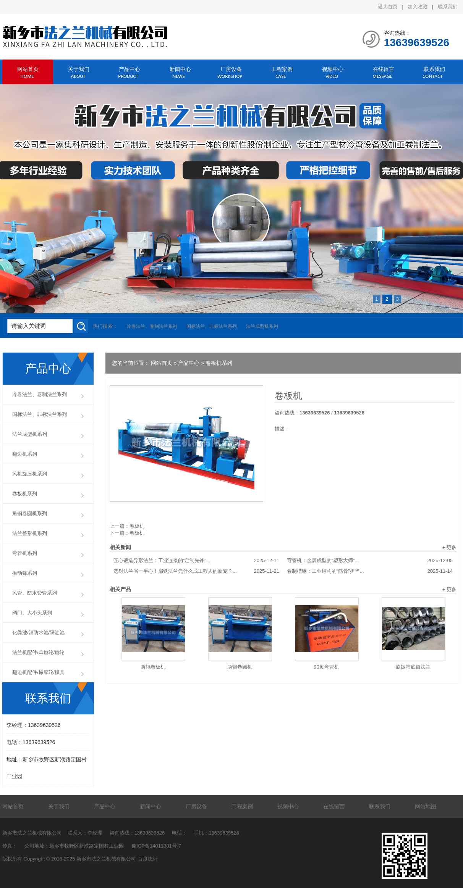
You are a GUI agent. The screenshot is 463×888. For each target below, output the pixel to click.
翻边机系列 (24, 454)
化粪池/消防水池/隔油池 (38, 632)
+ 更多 (449, 547)
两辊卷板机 (153, 667)
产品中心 (129, 69)
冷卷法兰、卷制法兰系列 (152, 326)
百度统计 (148, 859)
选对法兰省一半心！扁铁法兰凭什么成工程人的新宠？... (196, 571)
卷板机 (288, 396)
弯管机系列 (24, 553)
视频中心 (332, 69)
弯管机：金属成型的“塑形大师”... (370, 560)
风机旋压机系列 (29, 474)
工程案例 (282, 69)
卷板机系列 (219, 363)
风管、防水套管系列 (34, 593)
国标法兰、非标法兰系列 (211, 326)
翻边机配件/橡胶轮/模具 (38, 672)
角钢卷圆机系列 (29, 513)
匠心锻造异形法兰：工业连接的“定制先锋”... (196, 560)
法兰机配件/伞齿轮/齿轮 (38, 652)
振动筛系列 (24, 573)
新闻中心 (180, 69)
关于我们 (78, 69)
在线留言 (383, 69)
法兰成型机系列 (262, 326)
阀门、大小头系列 (32, 613)
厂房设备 (231, 69)
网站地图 (425, 806)
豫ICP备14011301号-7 (156, 846)
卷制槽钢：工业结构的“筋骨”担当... (370, 571)
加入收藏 (417, 7)
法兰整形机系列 (29, 533)
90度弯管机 (326, 667)
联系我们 (448, 7)
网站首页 (28, 69)
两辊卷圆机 (239, 667)
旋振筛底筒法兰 (413, 667)
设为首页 (388, 7)
